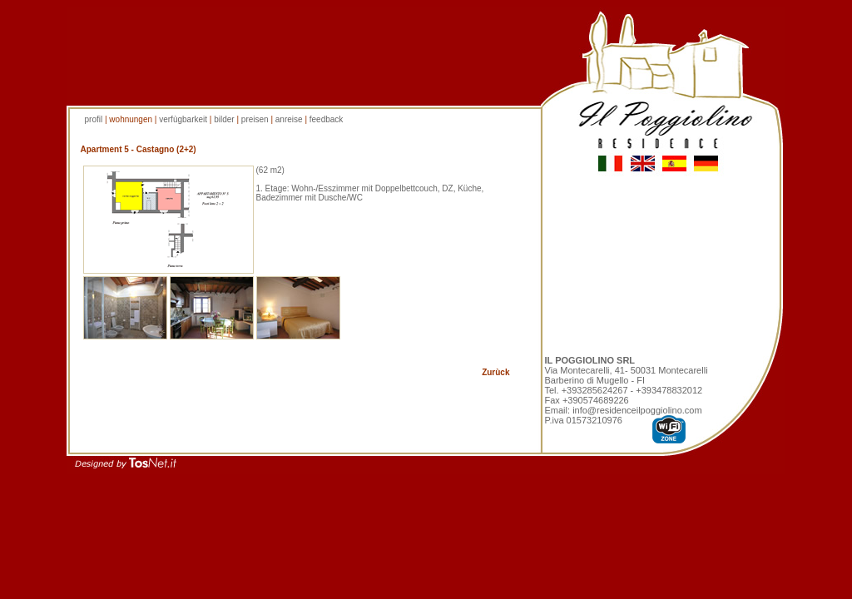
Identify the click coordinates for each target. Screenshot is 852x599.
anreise (290, 119)
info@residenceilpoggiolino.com (636, 410)
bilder (225, 119)
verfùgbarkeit (183, 119)
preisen (255, 119)
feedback (327, 119)
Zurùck (495, 372)
